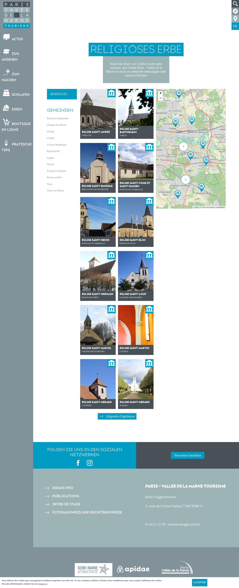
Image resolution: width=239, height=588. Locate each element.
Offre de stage (66, 504)
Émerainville (53, 151)
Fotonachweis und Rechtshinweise (87, 512)
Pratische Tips (17, 145)
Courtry (51, 138)
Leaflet (196, 207)
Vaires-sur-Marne (55, 190)
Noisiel (50, 164)
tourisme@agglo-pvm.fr (184, 524)
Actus (12, 37)
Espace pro (62, 488)
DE (235, 26)
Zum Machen (10, 75)
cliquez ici (42, 584)
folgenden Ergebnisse (117, 416)
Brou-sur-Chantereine (58, 118)
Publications (65, 496)
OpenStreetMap (208, 207)
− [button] (160, 98)
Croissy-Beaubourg (56, 144)
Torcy (50, 184)
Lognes (50, 157)
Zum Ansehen (10, 55)
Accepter (200, 582)
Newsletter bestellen (187, 455)
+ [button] (160, 93)
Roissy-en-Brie (54, 177)
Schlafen (16, 93)
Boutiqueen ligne (16, 125)
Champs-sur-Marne (56, 125)
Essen (12, 107)
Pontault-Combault (56, 171)
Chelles (50, 131)
